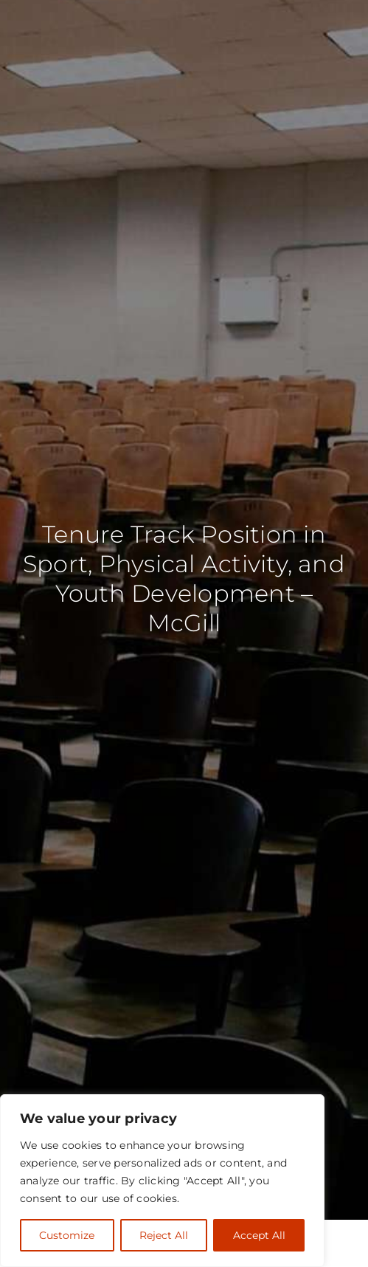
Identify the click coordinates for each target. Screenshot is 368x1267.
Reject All (163, 1235)
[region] (162, 1180)
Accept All (259, 1235)
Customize (66, 1235)
